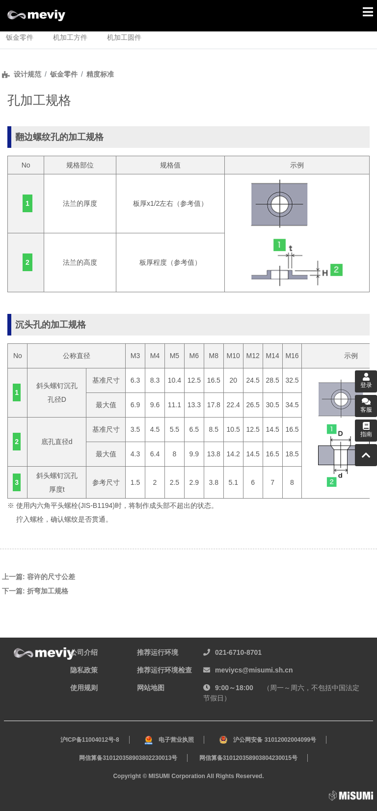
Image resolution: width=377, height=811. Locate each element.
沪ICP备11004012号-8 (89, 739)
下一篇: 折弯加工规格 (35, 591)
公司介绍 (84, 652)
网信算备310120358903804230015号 (248, 758)
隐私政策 (84, 670)
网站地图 (150, 688)
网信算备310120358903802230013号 (128, 758)
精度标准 (100, 74)
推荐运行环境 (157, 652)
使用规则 (84, 688)
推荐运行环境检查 (164, 670)
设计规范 (27, 74)
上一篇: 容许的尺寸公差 (38, 577)
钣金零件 (64, 74)
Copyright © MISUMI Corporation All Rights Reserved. (188, 776)
